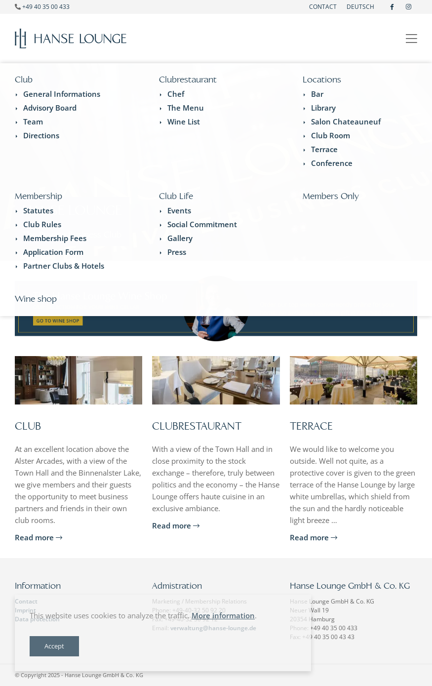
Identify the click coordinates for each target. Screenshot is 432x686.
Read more (38, 537)
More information (223, 615)
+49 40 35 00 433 (46, 6)
